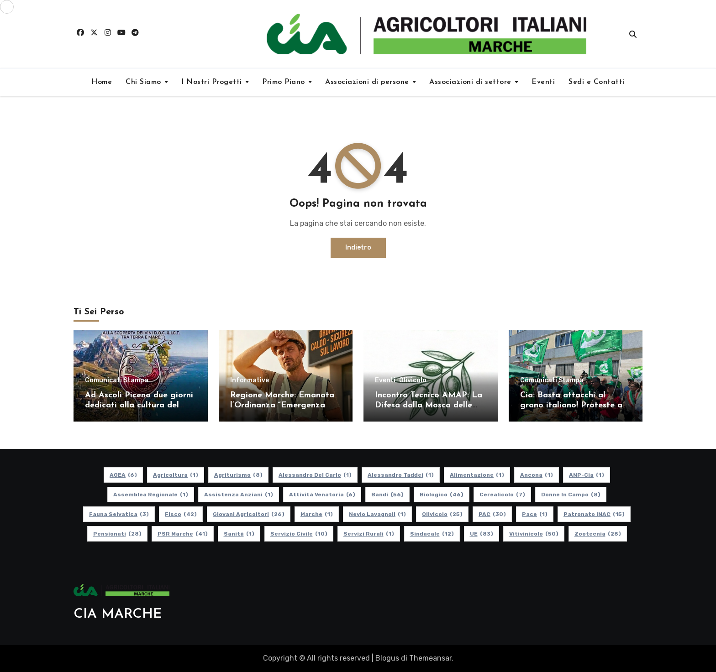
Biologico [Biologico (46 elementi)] (441, 494)
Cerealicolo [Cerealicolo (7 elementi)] (502, 494)
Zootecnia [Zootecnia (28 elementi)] (597, 533)
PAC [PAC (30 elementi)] (492, 514)
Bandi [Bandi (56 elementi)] (387, 494)
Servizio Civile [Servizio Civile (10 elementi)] (298, 533)
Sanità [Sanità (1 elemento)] (239, 533)
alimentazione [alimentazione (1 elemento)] (477, 474)
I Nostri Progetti (212, 82)
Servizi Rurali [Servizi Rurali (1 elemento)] (368, 533)
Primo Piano (284, 82)
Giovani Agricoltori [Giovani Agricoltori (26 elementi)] (248, 514)
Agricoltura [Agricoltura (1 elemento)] (175, 474)
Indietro (358, 247)
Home (101, 82)
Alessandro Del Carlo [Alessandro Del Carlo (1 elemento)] (315, 474)
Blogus (387, 658)
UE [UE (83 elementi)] (481, 533)
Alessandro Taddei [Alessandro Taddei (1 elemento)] (401, 474)
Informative (249, 380)
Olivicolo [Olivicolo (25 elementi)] (442, 514)
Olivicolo (412, 380)
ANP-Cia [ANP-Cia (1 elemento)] (586, 474)
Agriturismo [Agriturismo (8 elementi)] (238, 474)
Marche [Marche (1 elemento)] (316, 514)
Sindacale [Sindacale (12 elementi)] (432, 533)
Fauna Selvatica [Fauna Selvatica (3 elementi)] (119, 514)
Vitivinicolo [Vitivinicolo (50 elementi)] (533, 533)
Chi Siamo (144, 82)
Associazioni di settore (471, 82)
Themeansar (430, 658)
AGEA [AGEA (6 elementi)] (123, 474)
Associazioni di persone (368, 82)
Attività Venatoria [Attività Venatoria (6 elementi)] (322, 494)
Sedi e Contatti (597, 82)
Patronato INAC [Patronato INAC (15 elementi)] (594, 514)
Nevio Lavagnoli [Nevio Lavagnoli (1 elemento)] (377, 514)
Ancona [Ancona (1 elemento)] (536, 474)
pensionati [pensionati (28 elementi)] (117, 533)
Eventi (543, 82)
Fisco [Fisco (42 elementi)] (181, 514)
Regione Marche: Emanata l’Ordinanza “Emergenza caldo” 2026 (282, 405)
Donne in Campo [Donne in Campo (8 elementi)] (570, 494)
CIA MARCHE (118, 614)
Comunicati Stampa (116, 380)
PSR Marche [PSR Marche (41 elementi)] (183, 533)
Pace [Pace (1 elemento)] (535, 514)
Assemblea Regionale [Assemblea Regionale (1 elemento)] (150, 494)
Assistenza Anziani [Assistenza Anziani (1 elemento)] (238, 494)
